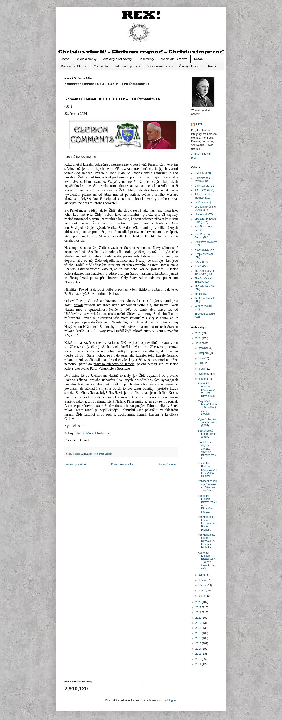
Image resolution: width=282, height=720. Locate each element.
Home (65, 59)
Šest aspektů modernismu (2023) (207, 434)
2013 (198, 653)
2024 (198, 343)
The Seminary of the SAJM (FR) (204, 272)
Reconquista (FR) (205, 249)
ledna (202, 595)
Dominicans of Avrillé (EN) (203, 179)
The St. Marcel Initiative (92, 433)
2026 (198, 333)
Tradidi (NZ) (202, 293)
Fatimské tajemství (127, 66)
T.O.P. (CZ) (201, 266)
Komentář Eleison (103, 453)
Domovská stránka (122, 464)
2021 (198, 612)
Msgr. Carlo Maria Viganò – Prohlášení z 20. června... (207, 408)
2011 (198, 664)
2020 (198, 617)
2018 (198, 627)
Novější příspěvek (75, 464)
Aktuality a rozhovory (117, 59)
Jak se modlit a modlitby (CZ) (203, 196)
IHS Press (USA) (204, 190)
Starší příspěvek (167, 464)
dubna (203, 580)
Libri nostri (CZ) (204, 214)
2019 (198, 622)
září (201, 363)
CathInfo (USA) (203, 173)
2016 (198, 638)
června (203, 378)
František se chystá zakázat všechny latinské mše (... (207, 450)
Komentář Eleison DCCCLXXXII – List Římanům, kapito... (207, 503)
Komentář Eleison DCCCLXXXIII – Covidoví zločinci (207, 470)
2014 (198, 648)
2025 (198, 338)
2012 (198, 659)
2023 (198, 602)
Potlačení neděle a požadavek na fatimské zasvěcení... (207, 486)
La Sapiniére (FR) (205, 202)
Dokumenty (146, 59)
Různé (212, 66)
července (204, 373)
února (202, 590)
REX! (199, 124)
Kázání (199, 59)
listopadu (204, 353)
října (201, 358)
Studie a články (86, 59)
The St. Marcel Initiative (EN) (203, 280)
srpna (202, 368)
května (203, 574)
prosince (204, 348)
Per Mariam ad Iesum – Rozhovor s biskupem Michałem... (206, 541)
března (203, 585)
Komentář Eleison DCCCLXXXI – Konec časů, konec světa (207, 560)
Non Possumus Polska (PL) (203, 236)
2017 (198, 633)
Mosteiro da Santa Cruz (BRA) (205, 220)
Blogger (171, 700)
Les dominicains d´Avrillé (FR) (205, 208)
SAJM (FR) (201, 261)
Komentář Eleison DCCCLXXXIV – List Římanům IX (207, 390)
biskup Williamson (82, 453)
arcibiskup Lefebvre (174, 59)
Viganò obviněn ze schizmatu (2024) (207, 422)
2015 (198, 643)
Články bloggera (190, 66)
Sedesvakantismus (160, 66)
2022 (198, 607)
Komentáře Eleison (74, 66)
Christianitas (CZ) (205, 185)
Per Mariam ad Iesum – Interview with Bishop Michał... (207, 523)
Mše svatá (101, 66)
